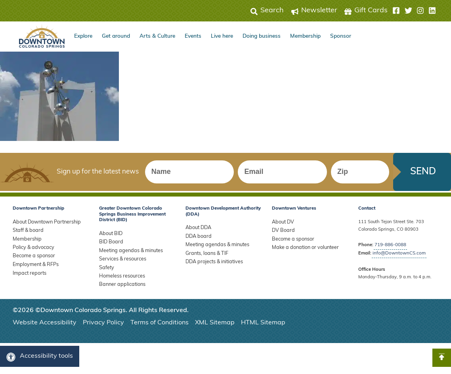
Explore (83, 36)
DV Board (282, 233)
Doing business (262, 36)
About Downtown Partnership (44, 225)
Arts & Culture (157, 36)
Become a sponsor (32, 255)
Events (193, 36)
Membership (305, 36)
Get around (116, 36)
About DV (282, 225)
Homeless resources (120, 275)
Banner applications (120, 282)
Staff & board (27, 233)
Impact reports (28, 271)
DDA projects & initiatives (212, 261)
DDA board (196, 238)
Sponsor (340, 36)
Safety (106, 267)
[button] (414, 11)
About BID (109, 237)
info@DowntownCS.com (398, 256)
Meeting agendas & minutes (128, 252)
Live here (222, 36)
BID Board (109, 244)
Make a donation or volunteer (302, 248)
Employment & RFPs (34, 263)
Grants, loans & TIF (205, 254)
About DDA (196, 231)
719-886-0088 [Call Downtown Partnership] (390, 248)
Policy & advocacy (32, 248)
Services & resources (120, 259)
